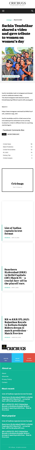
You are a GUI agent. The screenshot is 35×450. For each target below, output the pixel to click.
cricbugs (9, 20)
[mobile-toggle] (3, 10)
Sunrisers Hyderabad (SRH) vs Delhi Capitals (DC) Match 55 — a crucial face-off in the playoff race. (15, 276)
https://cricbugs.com (17, 187)
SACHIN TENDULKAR (13, 134)
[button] (32, 10)
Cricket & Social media (11, 76)
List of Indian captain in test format (13, 230)
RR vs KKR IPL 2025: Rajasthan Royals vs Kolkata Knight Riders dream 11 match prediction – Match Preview (16, 326)
